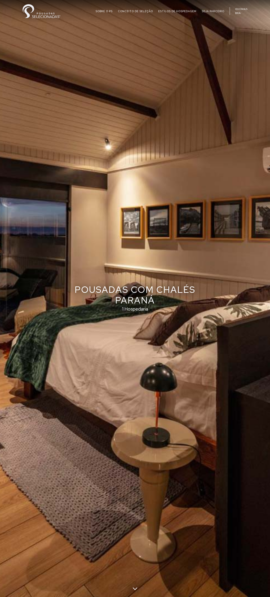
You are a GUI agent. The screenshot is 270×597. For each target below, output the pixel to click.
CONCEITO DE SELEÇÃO (135, 11)
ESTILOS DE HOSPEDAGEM (177, 11)
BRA (238, 13)
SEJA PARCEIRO (213, 11)
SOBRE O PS (104, 11)
